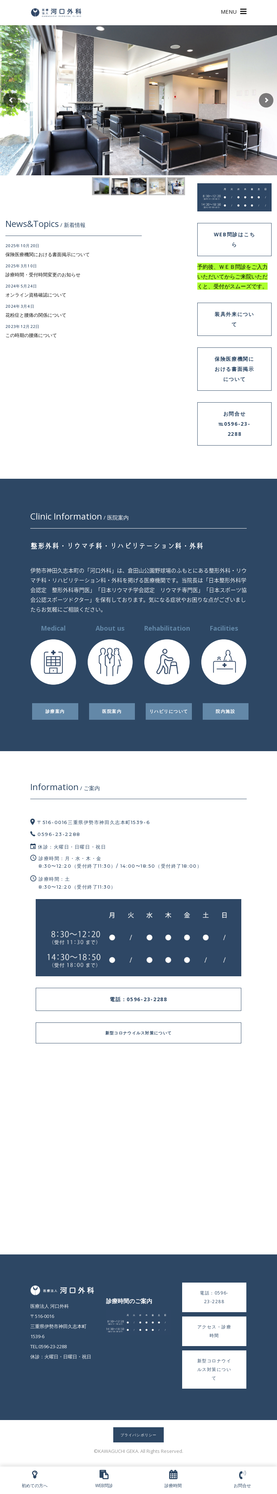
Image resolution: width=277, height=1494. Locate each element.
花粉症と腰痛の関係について (35, 315)
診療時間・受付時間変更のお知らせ (42, 274)
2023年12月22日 (22, 326)
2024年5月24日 (21, 286)
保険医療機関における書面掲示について (47, 254)
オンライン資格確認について (35, 295)
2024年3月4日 (20, 306)
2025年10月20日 (22, 245)
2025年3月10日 (21, 265)
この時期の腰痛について (31, 335)
